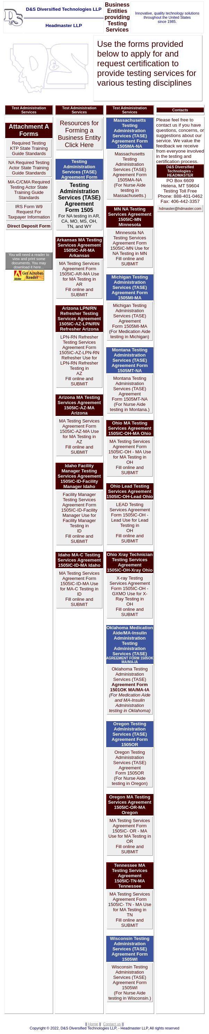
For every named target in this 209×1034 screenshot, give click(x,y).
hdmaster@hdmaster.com (180, 208)
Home (93, 1024)
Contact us (112, 1024)
